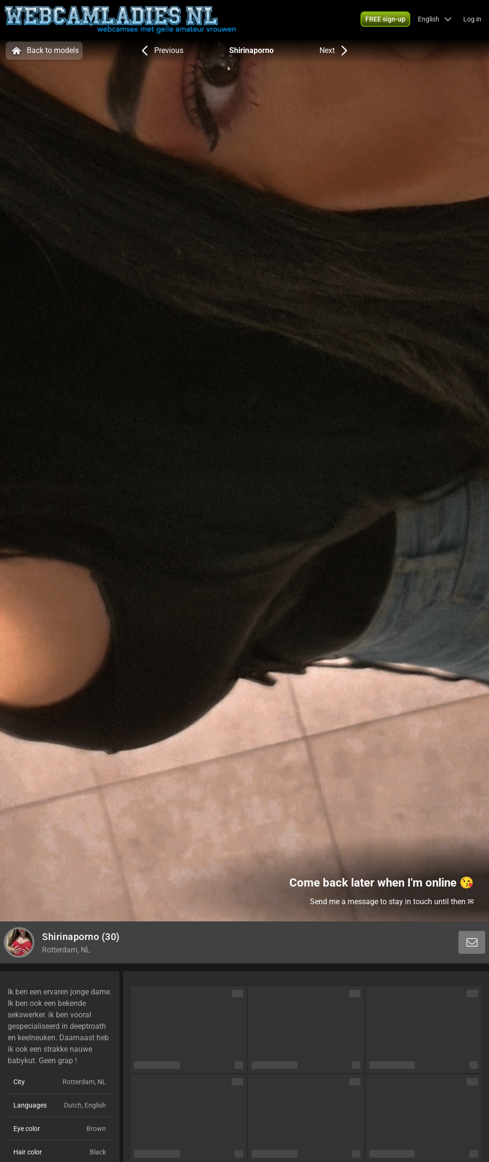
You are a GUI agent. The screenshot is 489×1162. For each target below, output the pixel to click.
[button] (435, 19)
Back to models (44, 50)
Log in (472, 19)
